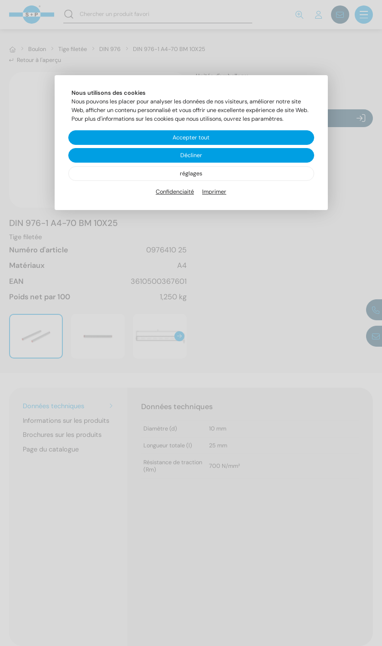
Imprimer (214, 191)
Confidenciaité (175, 191)
